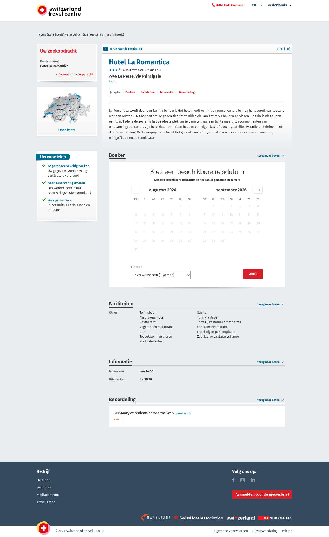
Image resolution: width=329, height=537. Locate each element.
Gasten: (137, 267)
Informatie (167, 92)
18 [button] (144, 232)
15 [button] (180, 223)
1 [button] (180, 206)
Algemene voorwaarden (231, 531)
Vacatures (45, 487)
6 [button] (163, 215)
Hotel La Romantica (139, 62)
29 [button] (180, 241)
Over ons (44, 480)
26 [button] (153, 241)
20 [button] (162, 232)
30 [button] (189, 241)
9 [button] (189, 215)
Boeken (130, 92)
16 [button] (189, 223)
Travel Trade (47, 503)
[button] (135, 190)
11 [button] (144, 223)
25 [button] (144, 241)
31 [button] (136, 249)
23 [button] (189, 232)
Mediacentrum (49, 495)
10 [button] (136, 223)
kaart (112, 81)
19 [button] (153, 232)
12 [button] (153, 223)
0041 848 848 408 (230, 5)
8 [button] (180, 215)
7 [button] (171, 215)
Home (52, 34)
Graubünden (82, 34)
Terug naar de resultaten (122, 49)
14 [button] (171, 223)
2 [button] (189, 206)
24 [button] (136, 241)
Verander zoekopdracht (75, 74)
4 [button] (145, 215)
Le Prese (112, 34)
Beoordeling (187, 92)
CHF (255, 5)
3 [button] (136, 215)
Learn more (183, 413)
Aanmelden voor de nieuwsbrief (262, 494)
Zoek (253, 274)
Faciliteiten (148, 92)
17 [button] (136, 232)
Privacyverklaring (264, 531)
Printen (287, 531)
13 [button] (162, 223)
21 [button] (171, 232)
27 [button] (162, 241)
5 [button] (154, 215)
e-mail (284, 49)
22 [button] (180, 232)
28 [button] (171, 241)
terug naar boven (271, 156)
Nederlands (277, 5)
